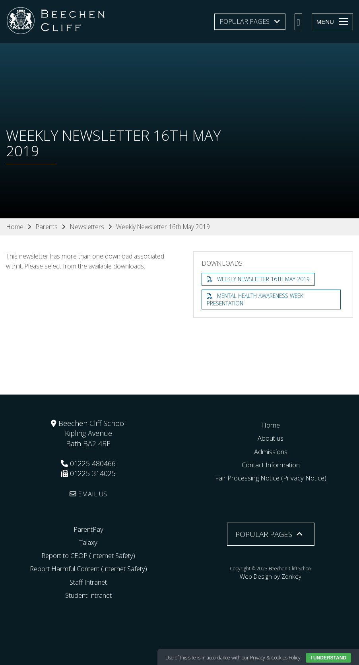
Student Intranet (88, 594)
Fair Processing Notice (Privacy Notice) (271, 477)
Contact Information (270, 464)
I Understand (328, 658)
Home (271, 425)
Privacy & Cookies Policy (275, 657)
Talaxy (88, 541)
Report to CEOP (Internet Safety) (88, 555)
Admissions (270, 451)
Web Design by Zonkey (270, 575)
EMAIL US (88, 493)
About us (270, 438)
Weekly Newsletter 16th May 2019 (265, 279)
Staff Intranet (88, 581)
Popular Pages (244, 21)
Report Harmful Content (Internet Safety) (88, 568)
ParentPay (88, 528)
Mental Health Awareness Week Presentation (257, 299)
